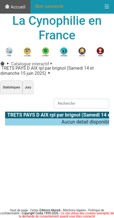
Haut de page (19, 210)
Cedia (34, 210)
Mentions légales (74, 210)
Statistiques (11, 87)
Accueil (15, 7)
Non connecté (49, 6)
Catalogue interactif (32, 64)
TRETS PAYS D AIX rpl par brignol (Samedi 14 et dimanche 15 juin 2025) (47, 71)
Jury (28, 87)
